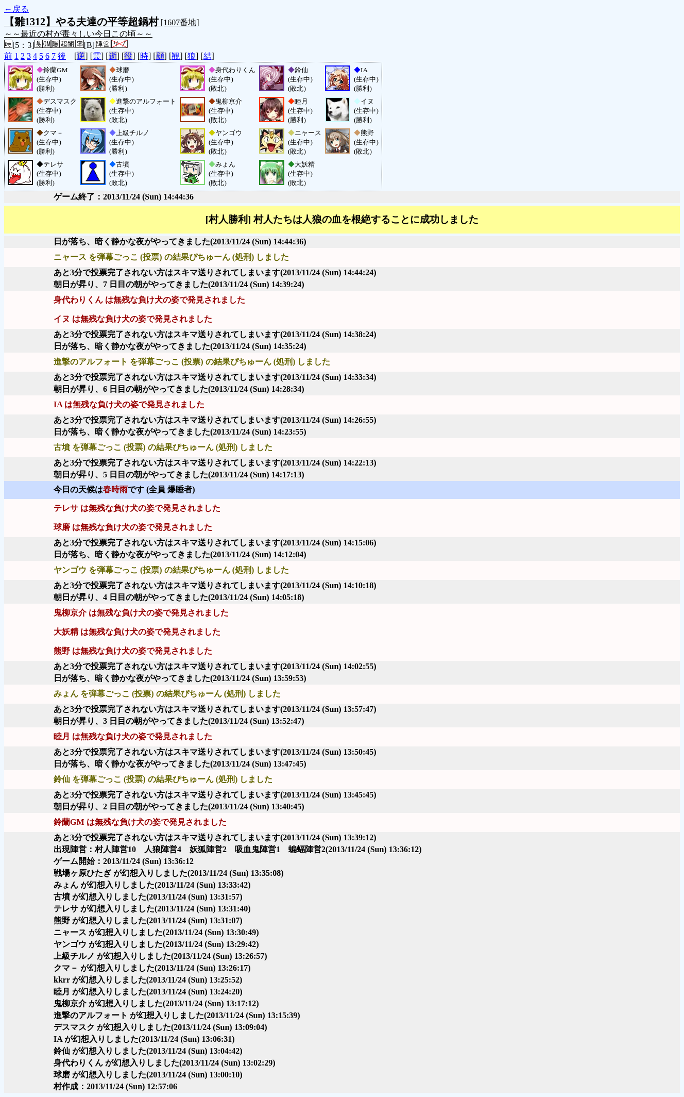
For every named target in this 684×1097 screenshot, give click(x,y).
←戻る (16, 9)
